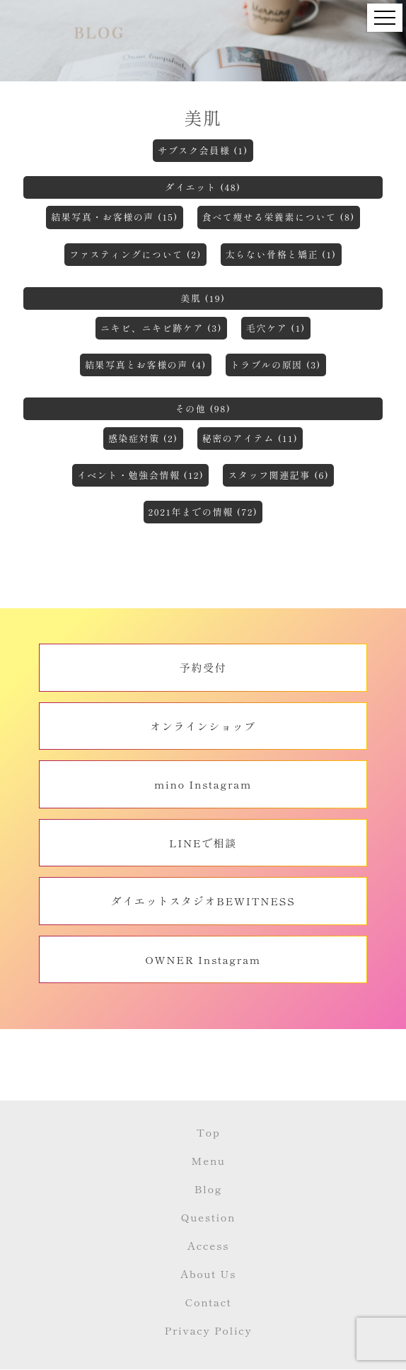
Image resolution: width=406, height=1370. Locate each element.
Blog (208, 1188)
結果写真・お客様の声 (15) (114, 217)
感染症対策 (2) (143, 438)
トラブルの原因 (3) (276, 364)
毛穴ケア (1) (276, 328)
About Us (208, 1273)
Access (208, 1245)
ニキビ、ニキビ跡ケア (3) (161, 328)
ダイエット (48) (202, 187)
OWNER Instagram (203, 959)
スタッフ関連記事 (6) (278, 475)
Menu (208, 1160)
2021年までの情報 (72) (203, 511)
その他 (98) (203, 408)
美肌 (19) (202, 298)
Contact (208, 1301)
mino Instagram (203, 784)
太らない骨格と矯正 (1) (281, 254)
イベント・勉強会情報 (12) (140, 475)
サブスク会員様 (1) (203, 150)
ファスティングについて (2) (135, 254)
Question (208, 1216)
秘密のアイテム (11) (250, 438)
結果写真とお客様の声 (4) (146, 364)
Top (209, 1132)
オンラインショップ (202, 726)
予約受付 (203, 667)
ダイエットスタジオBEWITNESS (203, 900)
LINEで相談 (203, 842)
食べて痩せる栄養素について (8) (278, 217)
